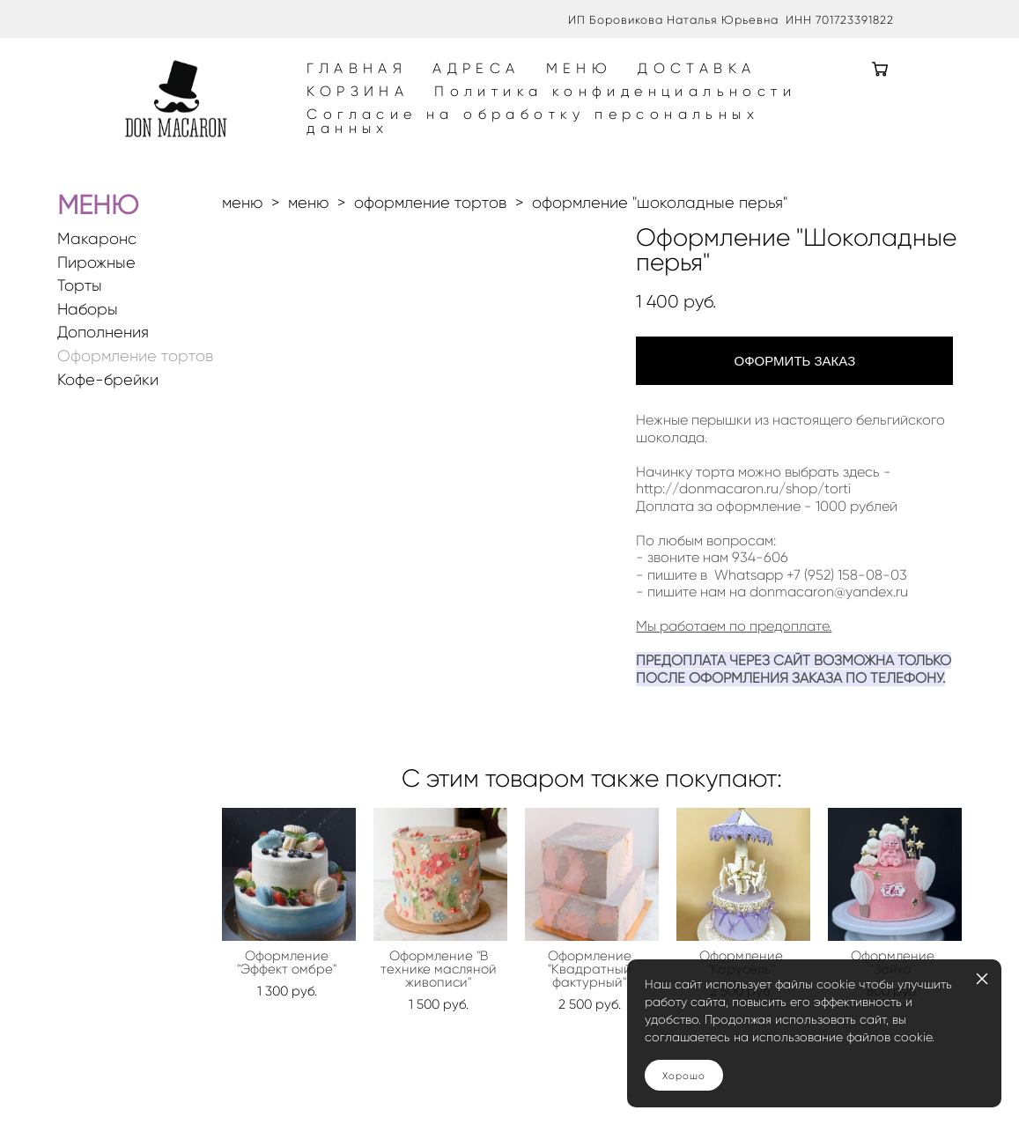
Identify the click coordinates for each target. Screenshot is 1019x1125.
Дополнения (103, 367)
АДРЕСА (521, 86)
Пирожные (96, 297)
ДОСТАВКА (742, 86)
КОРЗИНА (403, 109)
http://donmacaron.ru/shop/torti (743, 522)
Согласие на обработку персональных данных (578, 139)
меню (242, 237)
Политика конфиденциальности (661, 109)
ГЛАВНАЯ (402, 86)
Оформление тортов (135, 390)
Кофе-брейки (108, 414)
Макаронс (97, 273)
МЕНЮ (624, 86)
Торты (79, 320)
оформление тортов (430, 237)
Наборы (87, 344)
